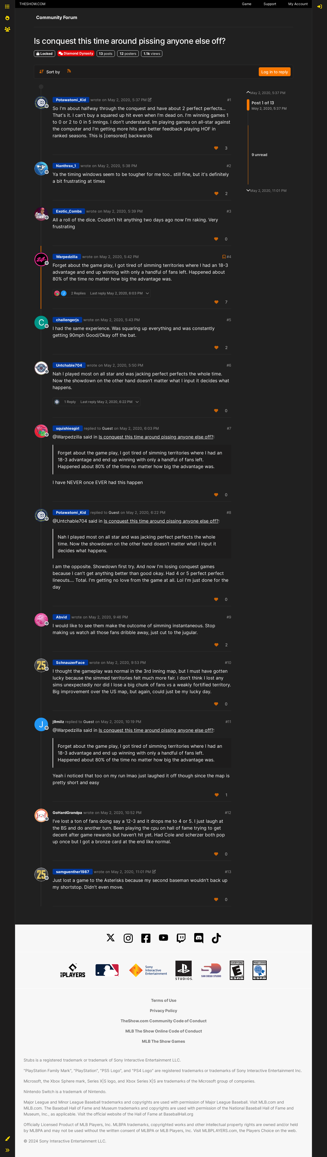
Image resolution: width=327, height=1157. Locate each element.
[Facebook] (145, 938)
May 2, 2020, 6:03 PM (139, 428)
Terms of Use (163, 1000)
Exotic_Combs (69, 211)
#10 (228, 662)
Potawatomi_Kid (71, 99)
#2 (229, 165)
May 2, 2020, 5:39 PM (123, 211)
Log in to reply (274, 71)
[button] (7, 1138)
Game (246, 4)
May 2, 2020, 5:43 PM (120, 319)
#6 (229, 365)
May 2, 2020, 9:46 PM (108, 617)
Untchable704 (69, 365)
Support (270, 4)
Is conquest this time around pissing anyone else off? (156, 437)
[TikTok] (216, 938)
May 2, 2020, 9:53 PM (126, 662)
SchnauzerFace (70, 662)
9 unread (259, 154)
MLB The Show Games (163, 1041)
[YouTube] (163, 938)
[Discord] (198, 938)
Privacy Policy (163, 1010)
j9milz (58, 721)
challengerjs (67, 319)
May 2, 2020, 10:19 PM (121, 721)
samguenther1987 (72, 871)
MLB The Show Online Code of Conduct (163, 1031)
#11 (228, 721)
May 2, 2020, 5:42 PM (119, 256)
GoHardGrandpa (67, 812)
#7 (229, 428)
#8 (229, 512)
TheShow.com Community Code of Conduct (163, 1020)
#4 (229, 256)
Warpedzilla (67, 256)
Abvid (61, 617)
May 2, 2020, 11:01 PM (131, 871)
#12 (228, 812)
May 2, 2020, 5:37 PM (127, 99)
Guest (107, 428)
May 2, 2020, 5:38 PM (117, 165)
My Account (298, 4)
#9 (229, 617)
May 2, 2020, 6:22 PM (145, 512)
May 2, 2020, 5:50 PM (123, 365)
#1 (229, 99)
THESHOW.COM (32, 4)
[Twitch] (181, 938)
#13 (228, 871)
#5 (229, 319)
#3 (229, 211)
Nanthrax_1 (66, 165)
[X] (110, 938)
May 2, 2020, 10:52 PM (121, 812)
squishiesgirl (67, 428)
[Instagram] (128, 938)
